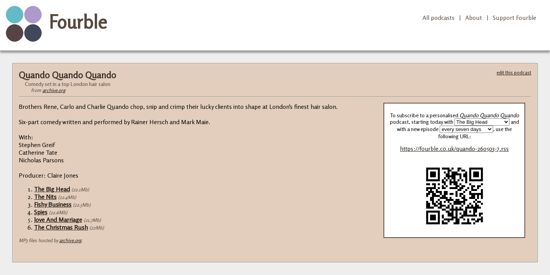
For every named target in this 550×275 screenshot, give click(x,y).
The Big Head (52, 189)
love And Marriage (58, 219)
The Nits (45, 197)
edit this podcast (514, 73)
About (473, 17)
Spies (40, 212)
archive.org (53, 90)
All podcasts (438, 17)
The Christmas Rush (61, 227)
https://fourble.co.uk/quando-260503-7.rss (454, 148)
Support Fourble (514, 17)
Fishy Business (52, 204)
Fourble (78, 22)
